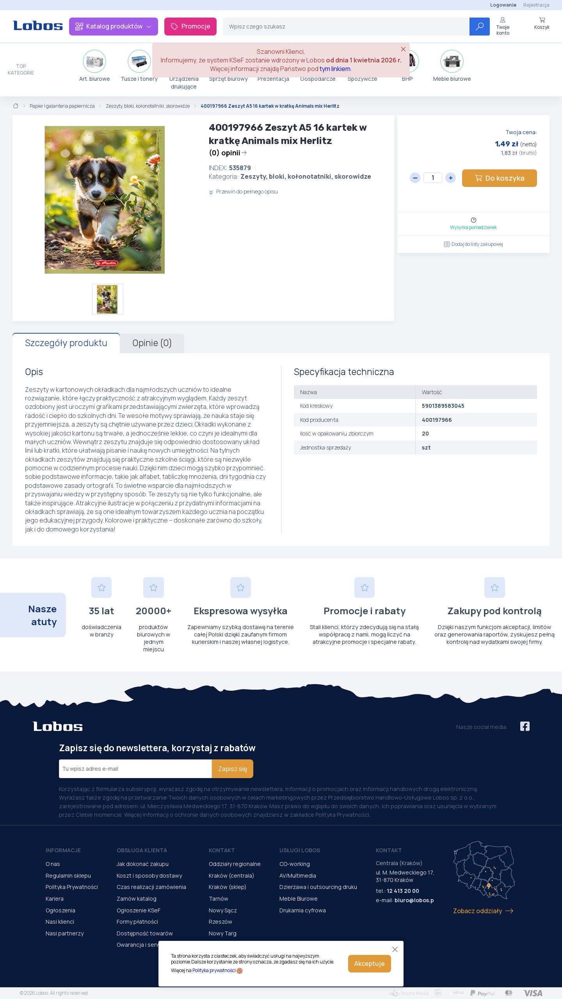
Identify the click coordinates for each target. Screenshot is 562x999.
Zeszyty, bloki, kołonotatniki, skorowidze (148, 106)
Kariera (55, 898)
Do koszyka (500, 178)
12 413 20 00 (403, 890)
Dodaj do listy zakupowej (473, 244)
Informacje (63, 850)
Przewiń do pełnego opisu (243, 191)
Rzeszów (220, 921)
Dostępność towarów (145, 933)
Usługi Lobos (299, 850)
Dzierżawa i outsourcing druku (318, 887)
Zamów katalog (137, 898)
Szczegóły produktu (66, 343)
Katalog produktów (113, 26)
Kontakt (222, 850)
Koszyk (542, 23)
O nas (53, 863)
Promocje (190, 26)
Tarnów (218, 898)
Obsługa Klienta (142, 850)
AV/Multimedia (297, 875)
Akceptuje (369, 963)
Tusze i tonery (139, 66)
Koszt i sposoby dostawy (149, 875)
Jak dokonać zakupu (143, 863)
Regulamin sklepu (68, 875)
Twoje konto (502, 26)
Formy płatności (137, 921)
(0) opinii (228, 152)
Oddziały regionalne (235, 863)
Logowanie (503, 5)
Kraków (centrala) (231, 875)
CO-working (294, 863)
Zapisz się (232, 768)
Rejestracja (536, 5)
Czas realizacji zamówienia (151, 887)
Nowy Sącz (223, 910)
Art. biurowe (94, 66)
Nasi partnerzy (65, 933)
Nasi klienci (60, 921)
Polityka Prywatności (72, 887)
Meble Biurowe (298, 898)
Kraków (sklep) (228, 887)
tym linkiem (335, 68)
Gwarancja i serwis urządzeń (153, 944)
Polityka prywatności (214, 970)
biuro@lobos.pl (415, 900)
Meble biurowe (452, 66)
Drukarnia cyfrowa (302, 910)
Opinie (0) (152, 343)
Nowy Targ (223, 933)
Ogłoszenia (60, 910)
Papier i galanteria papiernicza (62, 106)
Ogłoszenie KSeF (138, 910)
